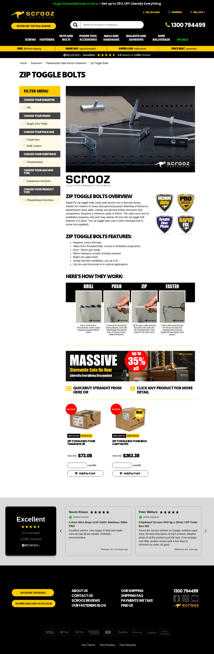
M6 (27, 107)
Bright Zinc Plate (35, 123)
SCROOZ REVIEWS (86, 600)
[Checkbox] (25, 107)
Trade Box (32, 139)
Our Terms (88, 645)
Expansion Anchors (37, 181)
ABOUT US (80, 590)
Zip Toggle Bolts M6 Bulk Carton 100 (129, 442)
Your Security (127, 645)
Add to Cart (85, 473)
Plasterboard (33, 161)
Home (23, 63)
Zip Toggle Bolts (99, 63)
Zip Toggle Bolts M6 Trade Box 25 (81, 442)
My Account (151, 12)
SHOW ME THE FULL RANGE (33, 26)
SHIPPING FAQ (132, 595)
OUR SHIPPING (132, 590)
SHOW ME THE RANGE (33, 592)
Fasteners (36, 63)
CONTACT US (82, 595)
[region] (133, 531)
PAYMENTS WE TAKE (137, 600)
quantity (92, 465)
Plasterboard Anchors (39, 200)
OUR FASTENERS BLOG (89, 605)
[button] (61, 531)
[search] (76, 25)
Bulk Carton (32, 145)
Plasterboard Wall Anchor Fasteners (66, 63)
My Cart (197, 12)
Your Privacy (107, 645)
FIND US (127, 605)
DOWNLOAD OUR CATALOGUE (33, 603)
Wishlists (175, 12)
